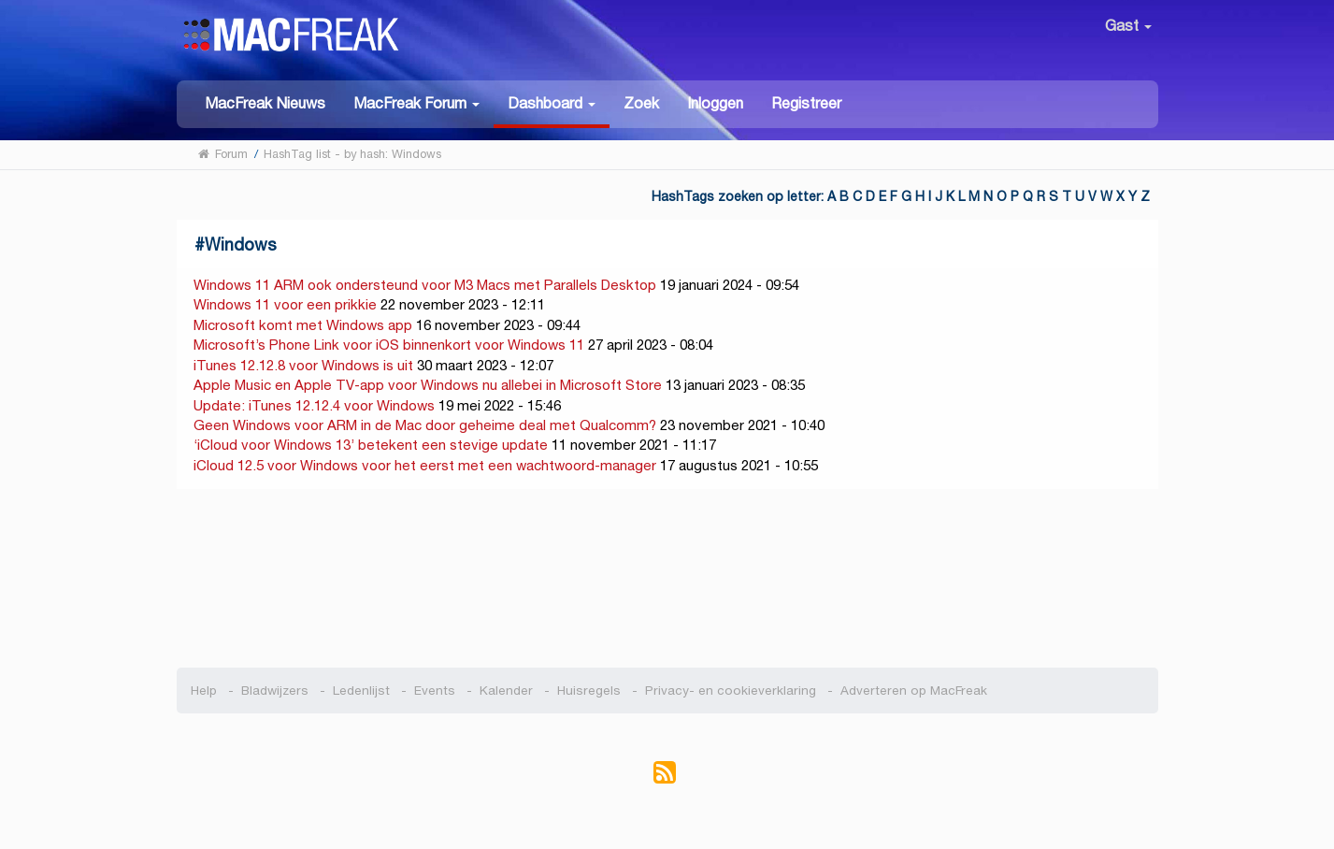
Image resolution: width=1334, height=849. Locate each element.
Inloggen (715, 103)
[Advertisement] (667, 578)
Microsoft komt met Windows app (303, 325)
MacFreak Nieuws (265, 103)
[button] (416, 102)
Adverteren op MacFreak (913, 690)
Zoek (641, 103)
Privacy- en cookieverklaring (730, 690)
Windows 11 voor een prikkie (285, 304)
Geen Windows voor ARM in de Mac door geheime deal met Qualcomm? (425, 425)
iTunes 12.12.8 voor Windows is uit (303, 365)
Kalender (506, 690)
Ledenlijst (361, 690)
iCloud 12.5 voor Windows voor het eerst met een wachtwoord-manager (425, 465)
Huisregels (589, 690)
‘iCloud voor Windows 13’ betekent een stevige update (371, 444)
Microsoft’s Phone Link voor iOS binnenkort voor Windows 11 (389, 344)
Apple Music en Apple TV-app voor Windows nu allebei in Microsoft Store (428, 385)
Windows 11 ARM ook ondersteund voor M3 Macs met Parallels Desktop (425, 285)
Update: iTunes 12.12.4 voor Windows (314, 405)
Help (204, 690)
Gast (1128, 26)
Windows (241, 244)
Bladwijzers (274, 690)
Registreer (806, 103)
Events (434, 690)
